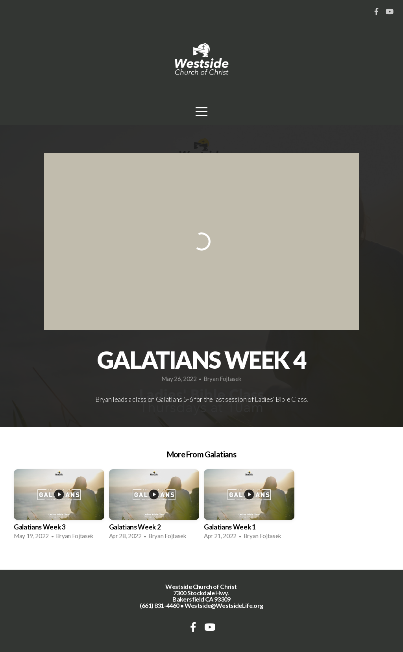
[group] (59, 507)
